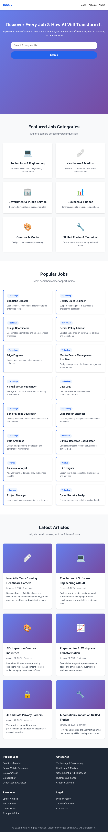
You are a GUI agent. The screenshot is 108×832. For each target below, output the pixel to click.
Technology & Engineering (69, 763)
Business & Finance (66, 778)
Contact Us (62, 808)
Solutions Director (12, 763)
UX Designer (9, 778)
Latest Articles (10, 798)
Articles (93, 5)
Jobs (83, 5)
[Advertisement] (54, 80)
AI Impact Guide (11, 813)
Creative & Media (65, 782)
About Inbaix (9, 803)
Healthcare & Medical (67, 768)
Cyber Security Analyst (14, 782)
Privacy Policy (63, 798)
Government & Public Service (71, 773)
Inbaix (7, 5)
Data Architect (10, 773)
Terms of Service (65, 803)
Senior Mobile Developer (15, 768)
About (102, 5)
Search (54, 55)
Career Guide (9, 808)
